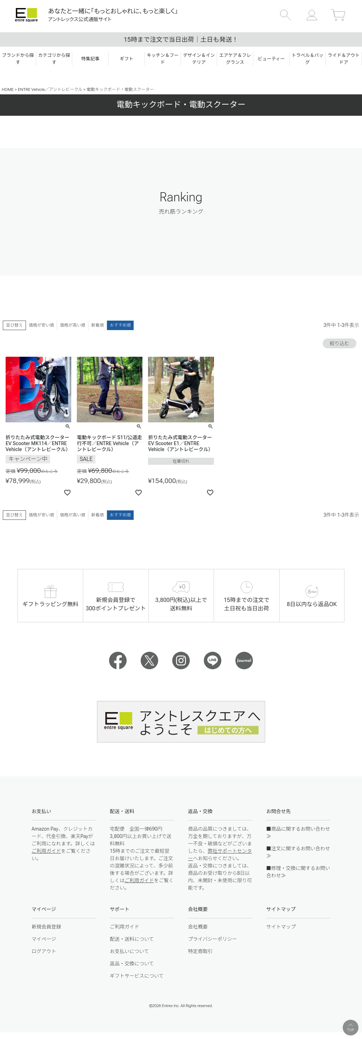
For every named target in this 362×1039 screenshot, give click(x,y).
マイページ (44, 939)
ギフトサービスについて (137, 976)
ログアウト (44, 951)
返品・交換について (132, 963)
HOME (8, 89)
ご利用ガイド (46, 851)
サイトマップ (281, 927)
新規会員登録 (46, 927)
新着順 (97, 325)
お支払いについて (129, 951)
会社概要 (198, 927)
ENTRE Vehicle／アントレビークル (50, 89)
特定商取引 (200, 951)
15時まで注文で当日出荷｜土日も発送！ (181, 39)
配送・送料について (132, 939)
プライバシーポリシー (212, 939)
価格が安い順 (41, 325)
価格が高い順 (72, 325)
